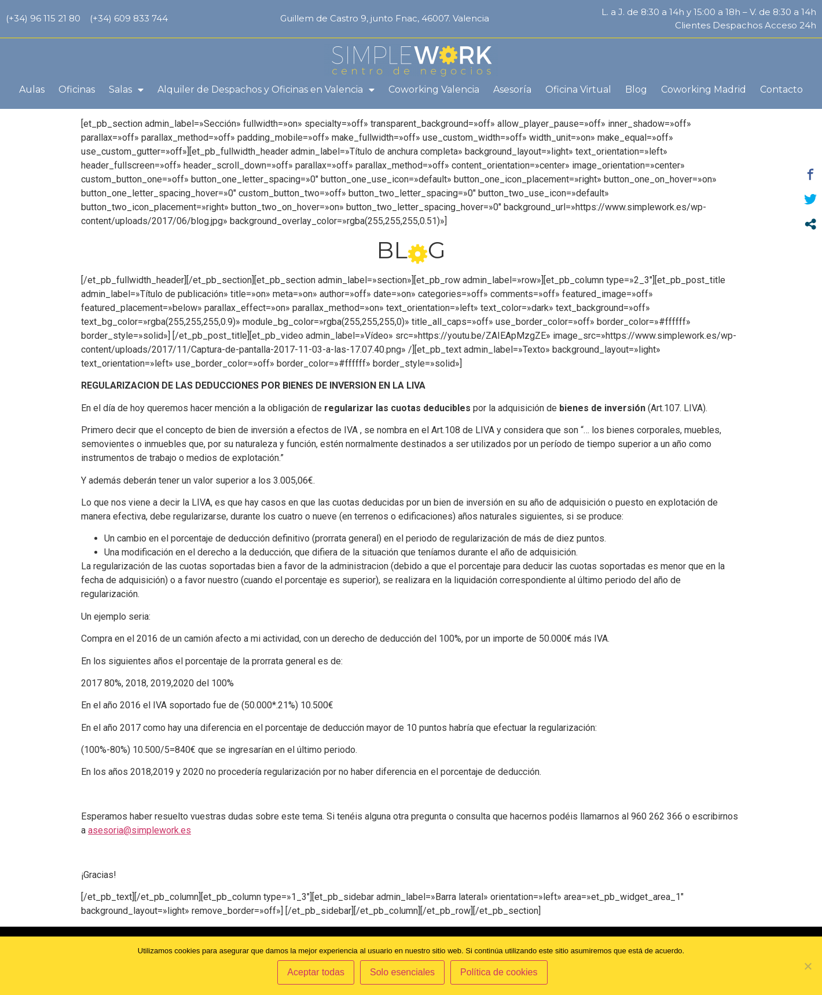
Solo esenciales (404, 974)
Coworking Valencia (433, 89)
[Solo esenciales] (807, 966)
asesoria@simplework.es (139, 848)
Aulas (32, 89)
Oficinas (76, 89)
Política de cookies (500, 974)
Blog (636, 89)
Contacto (781, 89)
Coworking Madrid (703, 89)
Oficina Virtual (578, 89)
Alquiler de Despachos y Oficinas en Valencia (266, 89)
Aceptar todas (317, 974)
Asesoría (512, 89)
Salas (126, 89)
